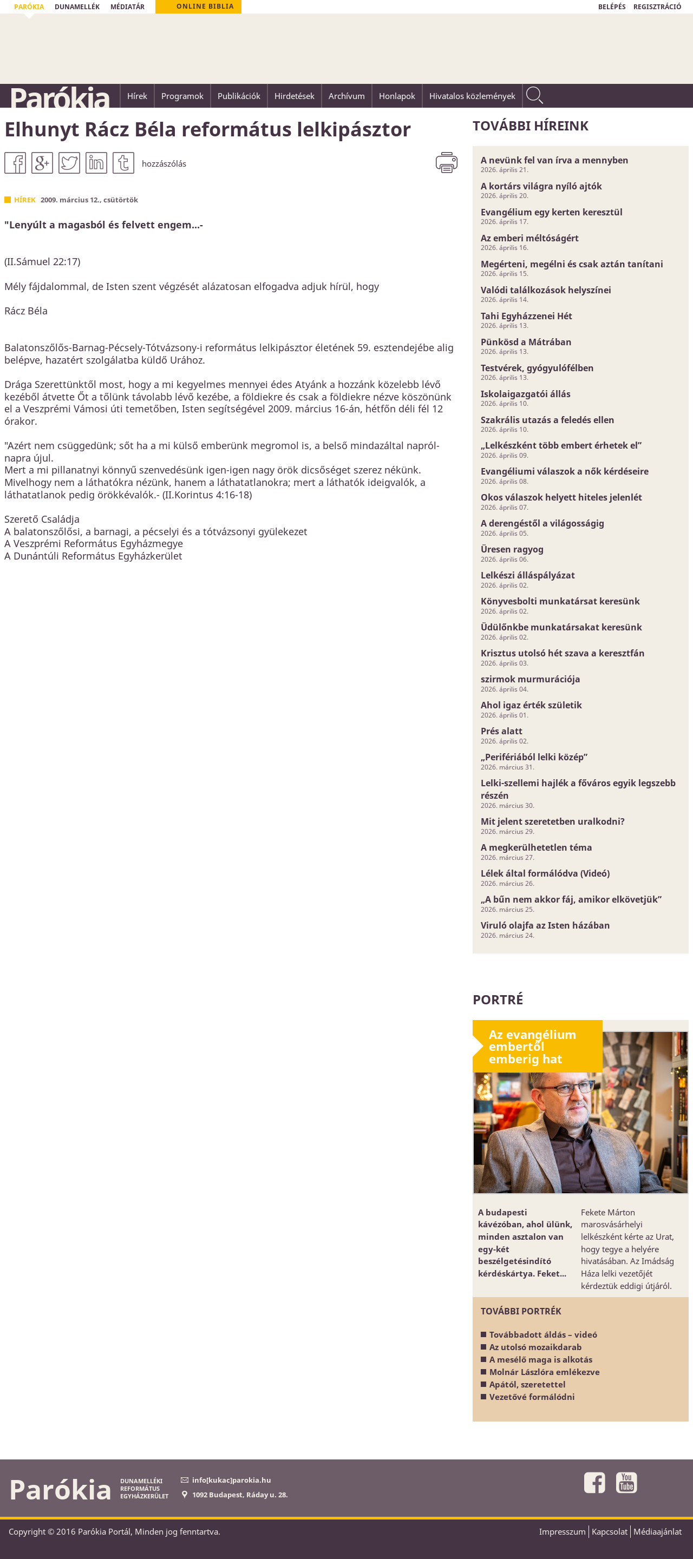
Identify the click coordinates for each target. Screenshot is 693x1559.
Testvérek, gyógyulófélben (537, 368)
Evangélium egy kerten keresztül (552, 212)
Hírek (25, 200)
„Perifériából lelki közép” (534, 757)
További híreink (531, 125)
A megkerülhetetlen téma (536, 847)
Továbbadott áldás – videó (543, 1334)
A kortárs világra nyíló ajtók (541, 186)
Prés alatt (501, 731)
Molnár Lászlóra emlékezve (544, 1371)
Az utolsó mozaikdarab (535, 1346)
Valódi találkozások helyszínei (546, 290)
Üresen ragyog (512, 549)
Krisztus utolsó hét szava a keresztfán (563, 653)
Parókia (59, 98)
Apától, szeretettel (527, 1384)
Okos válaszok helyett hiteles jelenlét (561, 497)
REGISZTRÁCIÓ (657, 6)
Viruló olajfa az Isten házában (545, 925)
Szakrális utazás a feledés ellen (547, 420)
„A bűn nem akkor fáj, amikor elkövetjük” (571, 899)
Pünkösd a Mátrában (526, 342)
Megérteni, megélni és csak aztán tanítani (572, 264)
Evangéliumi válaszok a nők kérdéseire (565, 471)
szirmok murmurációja (530, 679)
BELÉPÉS (612, 6)
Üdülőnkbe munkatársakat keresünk (561, 627)
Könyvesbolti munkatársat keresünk (560, 601)
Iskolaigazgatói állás (526, 394)
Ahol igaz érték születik (531, 705)
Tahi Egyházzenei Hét (526, 316)
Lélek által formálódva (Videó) (545, 873)
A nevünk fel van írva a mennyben (555, 160)
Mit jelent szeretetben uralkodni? (553, 821)
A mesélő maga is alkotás (540, 1359)
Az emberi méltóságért (530, 238)
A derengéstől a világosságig (542, 523)
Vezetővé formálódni (532, 1396)
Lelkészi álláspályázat (528, 575)
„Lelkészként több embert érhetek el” (561, 445)
